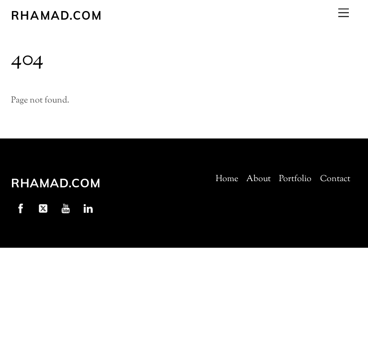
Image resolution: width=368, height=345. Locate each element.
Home (227, 179)
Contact (335, 179)
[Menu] (343, 12)
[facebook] (20, 208)
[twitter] (43, 208)
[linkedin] (88, 208)
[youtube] (65, 208)
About (258, 179)
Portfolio (295, 179)
